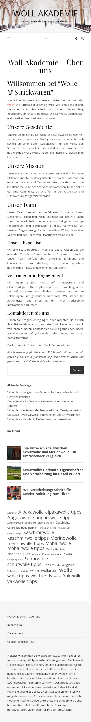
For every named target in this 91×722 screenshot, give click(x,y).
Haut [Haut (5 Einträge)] (24, 527)
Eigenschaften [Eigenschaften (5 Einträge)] (46, 522)
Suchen (77, 370)
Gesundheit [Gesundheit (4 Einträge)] (13, 527)
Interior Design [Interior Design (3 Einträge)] (14, 533)
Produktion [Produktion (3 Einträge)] (56, 554)
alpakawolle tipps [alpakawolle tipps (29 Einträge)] (63, 512)
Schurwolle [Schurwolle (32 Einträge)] (36, 559)
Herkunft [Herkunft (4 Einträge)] (32, 527)
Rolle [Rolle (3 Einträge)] (20, 559)
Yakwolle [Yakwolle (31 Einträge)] (72, 575)
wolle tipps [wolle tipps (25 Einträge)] (18, 576)
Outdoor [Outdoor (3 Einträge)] (36, 554)
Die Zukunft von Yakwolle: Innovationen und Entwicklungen (43, 414)
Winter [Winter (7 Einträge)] (34, 571)
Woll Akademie (45, 13)
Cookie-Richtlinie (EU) (20, 641)
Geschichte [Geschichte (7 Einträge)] (63, 523)
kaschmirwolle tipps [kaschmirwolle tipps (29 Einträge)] (28, 538)
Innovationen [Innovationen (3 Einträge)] (63, 528)
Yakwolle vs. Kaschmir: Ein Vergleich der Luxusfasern (40, 419)
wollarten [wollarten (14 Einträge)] (49, 570)
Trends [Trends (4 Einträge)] (56, 565)
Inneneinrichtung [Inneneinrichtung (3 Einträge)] (47, 528)
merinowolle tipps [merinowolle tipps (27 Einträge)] (25, 543)
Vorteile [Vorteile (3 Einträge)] (25, 571)
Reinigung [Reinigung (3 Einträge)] (12, 559)
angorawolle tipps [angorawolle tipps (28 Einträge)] (54, 517)
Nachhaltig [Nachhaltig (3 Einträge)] (60, 549)
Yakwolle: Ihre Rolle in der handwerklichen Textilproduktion (44, 410)
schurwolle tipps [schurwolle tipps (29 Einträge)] (24, 564)
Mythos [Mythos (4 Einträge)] (50, 549)
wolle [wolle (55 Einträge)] (65, 570)
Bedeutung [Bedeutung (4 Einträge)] (30, 522)
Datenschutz (15, 633)
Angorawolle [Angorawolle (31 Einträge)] (20, 517)
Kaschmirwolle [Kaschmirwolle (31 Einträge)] (38, 532)
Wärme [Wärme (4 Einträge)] (57, 576)
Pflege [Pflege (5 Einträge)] (46, 554)
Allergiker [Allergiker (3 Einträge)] (12, 513)
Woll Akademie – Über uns (23, 616)
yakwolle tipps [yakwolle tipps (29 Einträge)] (22, 581)
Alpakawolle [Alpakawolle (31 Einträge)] (31, 512)
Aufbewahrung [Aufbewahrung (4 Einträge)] (15, 522)
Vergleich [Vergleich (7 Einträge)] (68, 565)
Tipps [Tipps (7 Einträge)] (47, 565)
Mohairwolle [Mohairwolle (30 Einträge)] (58, 543)
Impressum (14, 625)
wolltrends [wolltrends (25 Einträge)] (41, 576)
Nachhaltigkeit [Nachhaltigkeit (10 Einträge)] (19, 554)
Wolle (10, 104)
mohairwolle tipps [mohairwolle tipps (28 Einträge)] (25, 548)
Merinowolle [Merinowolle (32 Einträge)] (63, 538)
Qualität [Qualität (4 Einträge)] (68, 554)
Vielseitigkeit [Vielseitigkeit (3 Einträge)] (13, 571)
